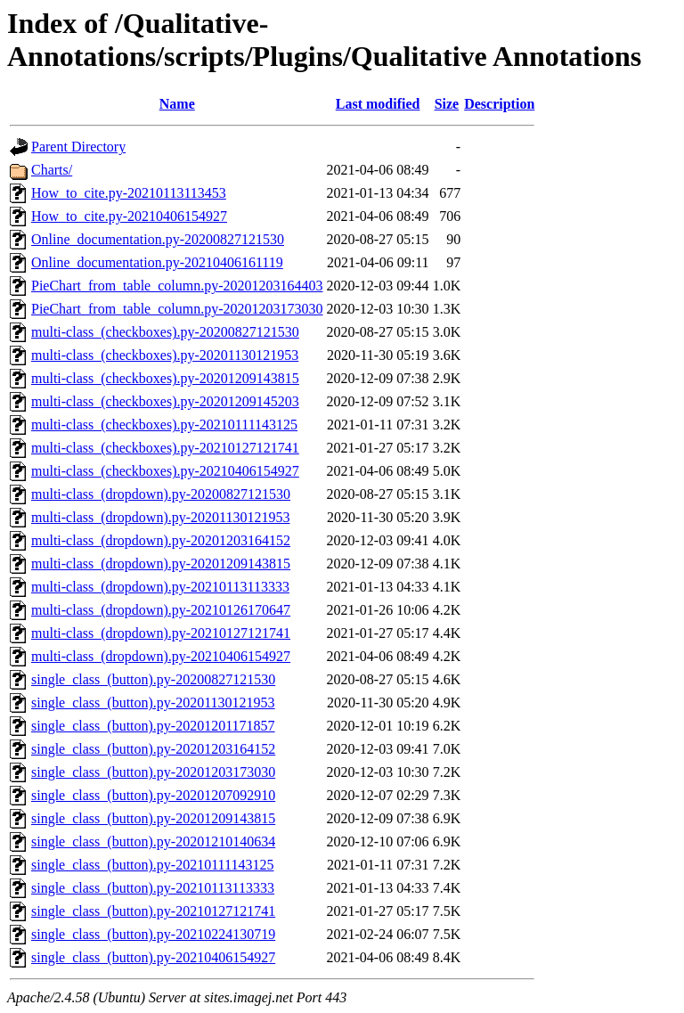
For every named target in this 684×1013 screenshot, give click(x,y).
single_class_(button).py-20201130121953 (153, 702)
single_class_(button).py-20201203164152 (153, 748)
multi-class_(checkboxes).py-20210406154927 (165, 470)
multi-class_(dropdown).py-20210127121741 (160, 633)
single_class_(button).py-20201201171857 (153, 725)
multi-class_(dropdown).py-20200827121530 (160, 494)
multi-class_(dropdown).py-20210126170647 (160, 609)
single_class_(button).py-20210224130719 (153, 934)
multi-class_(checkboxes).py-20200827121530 (165, 331)
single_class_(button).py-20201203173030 (153, 772)
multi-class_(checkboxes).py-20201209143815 (165, 378)
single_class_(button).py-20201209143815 (153, 818)
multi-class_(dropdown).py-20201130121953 (160, 517)
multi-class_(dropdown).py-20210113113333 (160, 586)
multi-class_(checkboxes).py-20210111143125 (164, 424)
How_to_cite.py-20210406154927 (129, 216)
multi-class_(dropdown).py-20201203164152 (160, 540)
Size (447, 103)
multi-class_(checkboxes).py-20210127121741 (165, 447)
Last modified (378, 103)
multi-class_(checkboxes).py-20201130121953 (164, 355)
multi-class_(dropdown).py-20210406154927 (160, 656)
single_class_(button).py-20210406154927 (153, 957)
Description (499, 103)
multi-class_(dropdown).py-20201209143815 (160, 563)
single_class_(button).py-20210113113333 (152, 887)
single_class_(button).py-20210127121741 (153, 911)
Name (177, 103)
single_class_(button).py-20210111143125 (152, 864)
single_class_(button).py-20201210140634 (153, 841)
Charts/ (51, 169)
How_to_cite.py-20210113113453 (128, 192)
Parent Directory (78, 146)
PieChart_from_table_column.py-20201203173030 (177, 308)
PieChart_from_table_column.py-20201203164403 (177, 285)
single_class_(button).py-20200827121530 (153, 679)
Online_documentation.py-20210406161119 (157, 262)
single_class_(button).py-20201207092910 (153, 795)
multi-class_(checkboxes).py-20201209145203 (165, 401)
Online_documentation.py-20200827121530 (157, 239)
